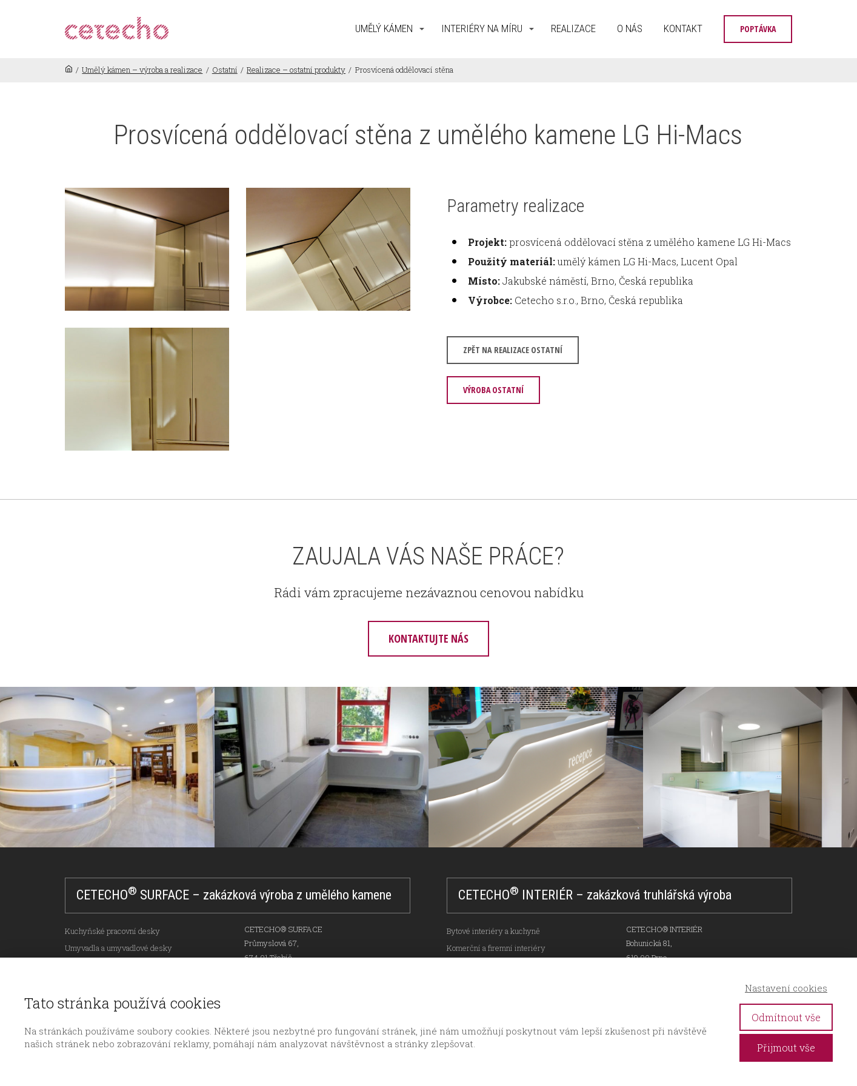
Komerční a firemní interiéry (496, 947)
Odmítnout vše (786, 1017)
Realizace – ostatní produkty (296, 69)
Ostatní (225, 69)
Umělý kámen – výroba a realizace (142, 69)
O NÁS (629, 28)
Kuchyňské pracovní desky (112, 930)
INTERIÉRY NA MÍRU (481, 28)
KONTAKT (683, 28)
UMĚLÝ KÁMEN (384, 28)
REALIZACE (573, 28)
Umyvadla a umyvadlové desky (118, 947)
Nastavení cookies (786, 988)
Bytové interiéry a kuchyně (493, 930)
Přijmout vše (786, 1047)
